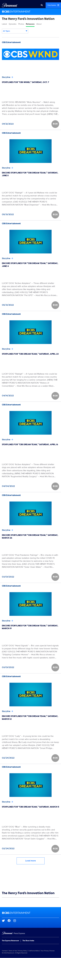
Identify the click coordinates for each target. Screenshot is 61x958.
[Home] (30, 933)
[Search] (42, 5)
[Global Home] (9, 5)
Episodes (12, 24)
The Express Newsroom (10, 941)
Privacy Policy (22, 951)
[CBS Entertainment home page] (30, 913)
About (39, 24)
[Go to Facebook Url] (10, 920)
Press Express (53, 5)
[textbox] (15, 31)
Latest (4, 24)
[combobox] (15, 31)
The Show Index (28, 941)
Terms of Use (13, 951)
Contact (5, 951)
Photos (21, 24)
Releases (30, 24)
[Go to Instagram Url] (16, 920)
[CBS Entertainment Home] (30, 11)
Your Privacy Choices (48, 951)
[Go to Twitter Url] (5, 920)
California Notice (34, 951)
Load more (30, 861)
